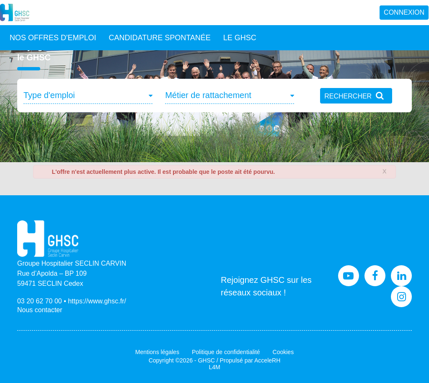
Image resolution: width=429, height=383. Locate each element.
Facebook (374, 275)
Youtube (348, 275)
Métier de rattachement (208, 95)
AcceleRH (267, 360)
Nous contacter (39, 309)
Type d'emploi (49, 95)
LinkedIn (401, 275)
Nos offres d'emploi (53, 38)
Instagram (401, 296)
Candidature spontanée (159, 38)
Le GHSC (239, 38)
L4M (214, 367)
